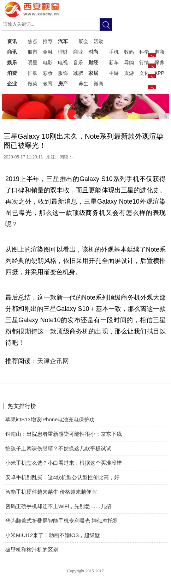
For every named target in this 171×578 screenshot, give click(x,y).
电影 (48, 62)
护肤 (32, 73)
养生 (83, 83)
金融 (48, 52)
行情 (144, 62)
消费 (12, 73)
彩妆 (48, 73)
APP (159, 73)
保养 (159, 62)
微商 (99, 83)
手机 (114, 52)
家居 (93, 73)
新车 (114, 62)
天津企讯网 (53, 361)
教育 (48, 83)
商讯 (12, 52)
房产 (63, 83)
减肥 (78, 73)
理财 (63, 52)
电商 (159, 52)
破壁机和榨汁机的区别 (31, 550)
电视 (63, 62)
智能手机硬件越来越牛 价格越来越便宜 (51, 492)
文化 (144, 73)
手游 (114, 73)
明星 (32, 62)
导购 (129, 62)
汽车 (63, 41)
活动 (99, 41)
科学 (144, 52)
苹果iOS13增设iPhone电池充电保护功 (50, 419)
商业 (78, 52)
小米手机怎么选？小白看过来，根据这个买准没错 (63, 463)
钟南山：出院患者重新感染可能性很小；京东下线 (63, 434)
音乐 (78, 62)
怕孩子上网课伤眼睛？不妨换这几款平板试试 (58, 448)
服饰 (63, 73)
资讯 (12, 41)
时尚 (93, 52)
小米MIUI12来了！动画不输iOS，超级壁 (52, 535)
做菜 (32, 83)
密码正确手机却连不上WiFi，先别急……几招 (58, 506)
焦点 (32, 41)
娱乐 (12, 62)
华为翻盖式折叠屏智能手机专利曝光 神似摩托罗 (61, 521)
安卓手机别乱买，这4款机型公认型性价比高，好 (62, 477)
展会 (83, 41)
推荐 (48, 41)
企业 (12, 83)
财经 (93, 62)
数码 (129, 52)
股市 (32, 52)
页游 (129, 73)
